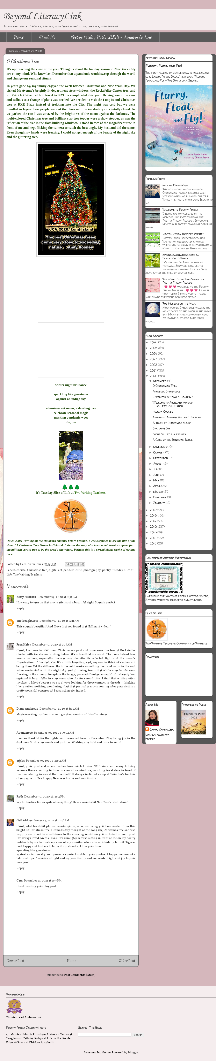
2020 (154, 376)
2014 (153, 538)
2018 (154, 515)
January (159, 503)
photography (92, 570)
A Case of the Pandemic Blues (173, 440)
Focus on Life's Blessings (169, 434)
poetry (106, 570)
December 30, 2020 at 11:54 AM (46, 761)
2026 (154, 342)
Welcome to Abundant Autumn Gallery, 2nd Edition (173, 404)
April (157, 486)
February (160, 497)
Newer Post (15, 961)
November (160, 447)
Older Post (127, 961)
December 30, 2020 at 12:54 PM (44, 797)
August (158, 463)
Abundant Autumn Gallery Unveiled (177, 417)
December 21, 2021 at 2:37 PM (43, 881)
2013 (153, 543)
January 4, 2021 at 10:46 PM (51, 821)
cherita (21, 570)
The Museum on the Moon (179, 303)
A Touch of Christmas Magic (172, 423)
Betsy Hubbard (26, 597)
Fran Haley (23, 645)
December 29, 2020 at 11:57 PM (57, 597)
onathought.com (27, 621)
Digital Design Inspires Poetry (183, 234)
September (161, 458)
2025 (154, 348)
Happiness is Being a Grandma (173, 397)
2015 (153, 532)
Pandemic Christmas (166, 391)
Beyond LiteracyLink (42, 16)
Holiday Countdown (175, 185)
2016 (154, 526)
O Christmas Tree (165, 386)
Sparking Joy (161, 428)
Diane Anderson (27, 709)
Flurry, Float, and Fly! (163, 65)
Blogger (133, 1053)
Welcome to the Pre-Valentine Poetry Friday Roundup (183, 281)
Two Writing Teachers (27, 575)
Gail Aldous (24, 821)
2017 (153, 521)
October (159, 452)
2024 (154, 354)
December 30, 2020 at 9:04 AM (54, 733)
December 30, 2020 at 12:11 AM (59, 621)
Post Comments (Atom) (79, 975)
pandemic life (72, 570)
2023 (154, 359)
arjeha (20, 761)
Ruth (19, 797)
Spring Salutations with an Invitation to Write (181, 256)
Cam (19, 881)
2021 (153, 370)
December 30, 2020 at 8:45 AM (59, 709)
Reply (20, 608)
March (158, 492)
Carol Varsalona (162, 729)
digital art (55, 570)
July (156, 469)
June (156, 475)
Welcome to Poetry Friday (180, 210)
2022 (154, 365)
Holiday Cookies (163, 411)
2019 (153, 510)
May (156, 480)
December (160, 381)
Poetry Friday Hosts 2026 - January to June (111, 37)
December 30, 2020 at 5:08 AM (52, 645)
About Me (47, 37)
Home (19, 37)
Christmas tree (37, 570)
